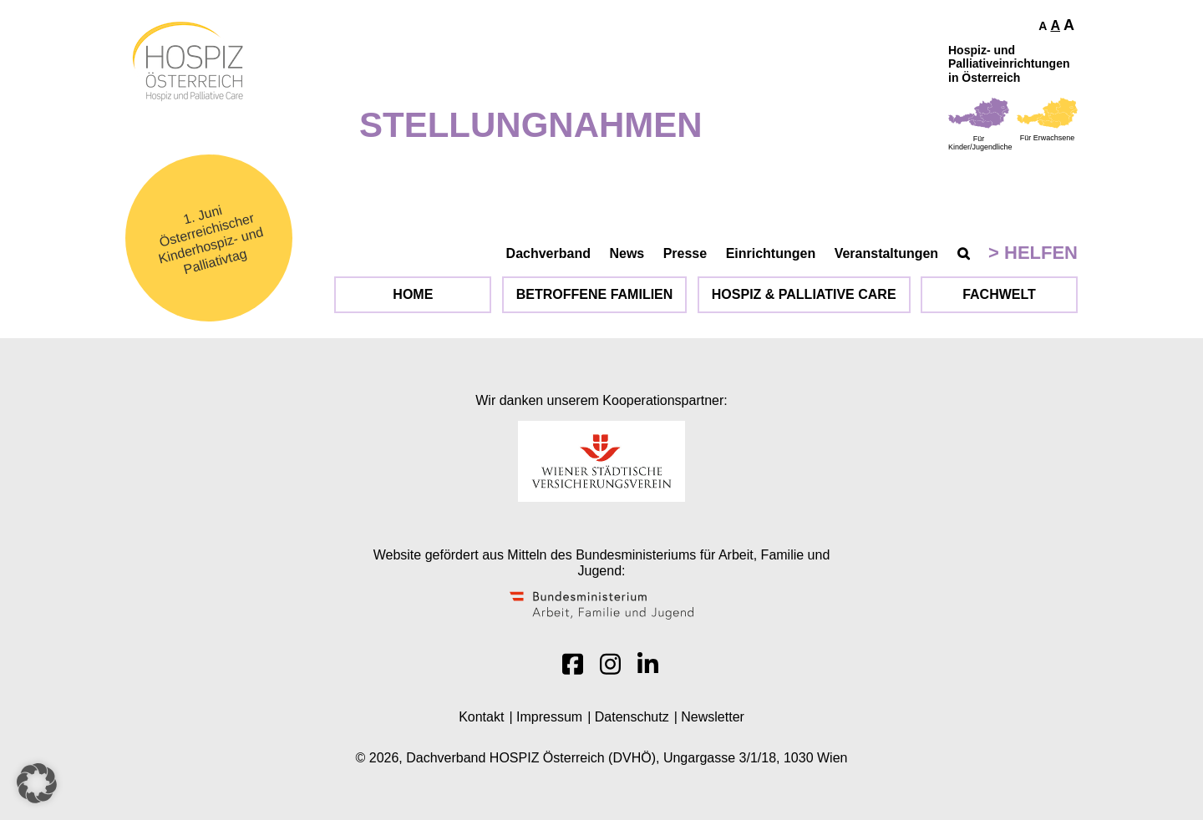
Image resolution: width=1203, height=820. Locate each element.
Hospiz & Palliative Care (804, 294)
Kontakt (481, 717)
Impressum (549, 717)
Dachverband (548, 253)
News (626, 253)
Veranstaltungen (886, 253)
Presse (685, 253)
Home (413, 294)
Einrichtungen (771, 253)
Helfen (1041, 252)
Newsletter (712, 717)
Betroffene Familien (594, 294)
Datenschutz (632, 717)
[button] (37, 783)
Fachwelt (999, 294)
